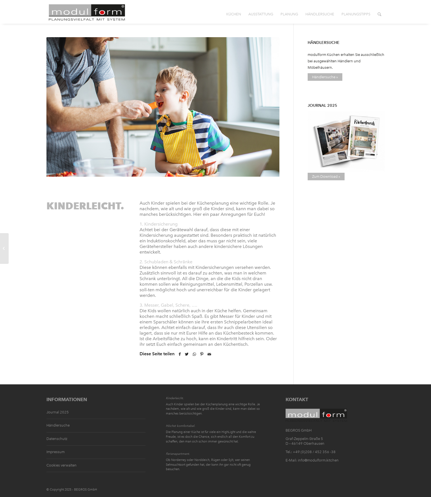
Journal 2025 (57, 412)
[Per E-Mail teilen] (209, 354)
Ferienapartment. (178, 454)
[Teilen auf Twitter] (187, 354)
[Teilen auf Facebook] (180, 354)
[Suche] (379, 12)
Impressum (55, 452)
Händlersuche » (325, 77)
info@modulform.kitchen (318, 460)
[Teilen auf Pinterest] (201, 354)
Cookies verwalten (61, 465)
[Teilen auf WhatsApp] (194, 354)
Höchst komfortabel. (180, 426)
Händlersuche (58, 425)
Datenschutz (56, 439)
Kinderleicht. (175, 398)
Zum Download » (326, 176)
